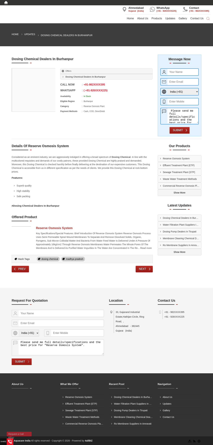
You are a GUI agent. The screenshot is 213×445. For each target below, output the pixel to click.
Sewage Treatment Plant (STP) (179, 172)
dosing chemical (49, 259)
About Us (142, 18)
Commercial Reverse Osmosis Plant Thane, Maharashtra (182, 185)
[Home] (6, 2)
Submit (178, 130)
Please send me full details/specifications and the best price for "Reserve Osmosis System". (183, 115)
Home (130, 18)
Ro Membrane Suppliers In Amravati (181, 245)
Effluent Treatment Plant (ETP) (179, 165)
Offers (68, 71)
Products (156, 18)
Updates (170, 18)
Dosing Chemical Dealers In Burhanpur (182, 218)
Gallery (183, 18)
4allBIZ (89, 440)
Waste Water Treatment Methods (180, 179)
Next (142, 268)
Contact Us (197, 18)
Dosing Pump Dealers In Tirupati (180, 231)
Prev (22, 268)
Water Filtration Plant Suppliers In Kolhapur (182, 224)
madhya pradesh (74, 259)
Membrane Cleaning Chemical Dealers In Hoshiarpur (182, 238)
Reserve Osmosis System (54, 228)
